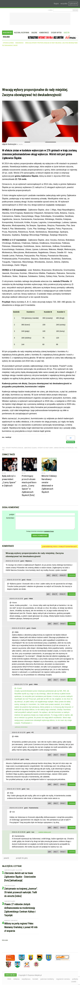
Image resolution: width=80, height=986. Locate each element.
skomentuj (72, 575)
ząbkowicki (73, 4)
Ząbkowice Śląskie (30, 447)
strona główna (8, 43)
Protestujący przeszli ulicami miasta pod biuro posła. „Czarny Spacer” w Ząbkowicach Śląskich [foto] (29, 485)
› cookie (50, 10)
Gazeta (66, 33)
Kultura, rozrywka (21, 33)
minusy (62, 575)
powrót (6, 858)
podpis (11, 514)
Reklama (6, 37)
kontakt (35, 979)
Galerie (34, 33)
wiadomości (19, 43)
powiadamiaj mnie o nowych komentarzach (59, 546)
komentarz (10, 518)
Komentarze (44, 33)
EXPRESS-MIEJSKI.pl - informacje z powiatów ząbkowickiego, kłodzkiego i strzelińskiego (19, 4)
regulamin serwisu (63, 979)
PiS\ (76, 447)
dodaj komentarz (40, 535)
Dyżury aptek (56, 33)
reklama (16, 979)
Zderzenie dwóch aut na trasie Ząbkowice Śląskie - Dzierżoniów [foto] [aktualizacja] (20, 877)
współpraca (26, 979)
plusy (54, 575)
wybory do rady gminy (45, 447)
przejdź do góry (22, 858)
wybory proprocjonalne (14, 447)
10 (70, 438)
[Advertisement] (40, 67)
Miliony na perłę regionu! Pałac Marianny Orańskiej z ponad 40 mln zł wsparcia (20, 927)
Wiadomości (7, 33)
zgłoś (48, 575)
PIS (3, 449)
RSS (9, 979)
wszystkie (64, 4)
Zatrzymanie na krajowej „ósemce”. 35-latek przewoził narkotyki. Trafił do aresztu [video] (21, 892)
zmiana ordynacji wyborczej (64, 447)
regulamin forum (49, 531)
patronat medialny (47, 979)
